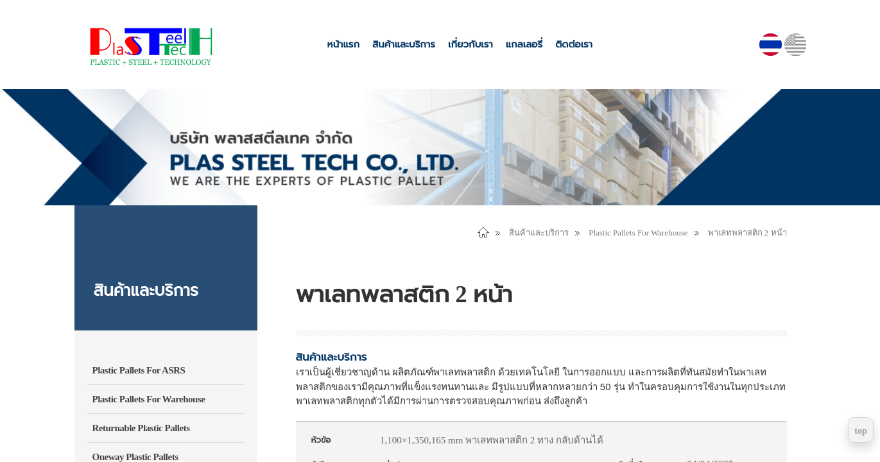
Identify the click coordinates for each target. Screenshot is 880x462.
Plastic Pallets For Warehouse (148, 399)
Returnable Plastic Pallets (141, 428)
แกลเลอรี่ (524, 44)
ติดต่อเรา (573, 44)
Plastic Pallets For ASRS (138, 370)
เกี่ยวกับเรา (470, 44)
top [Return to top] (860, 431)
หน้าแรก (343, 44)
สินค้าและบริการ (403, 44)
